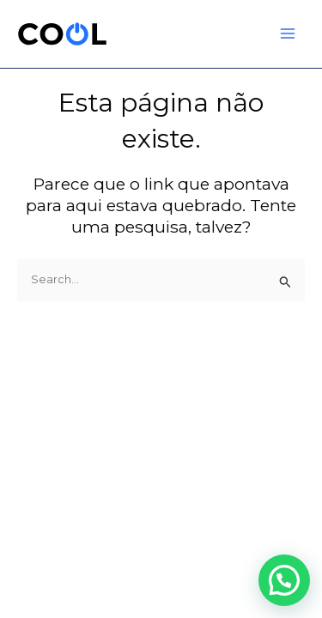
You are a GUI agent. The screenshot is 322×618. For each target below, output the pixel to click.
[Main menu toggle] (288, 34)
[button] (284, 580)
